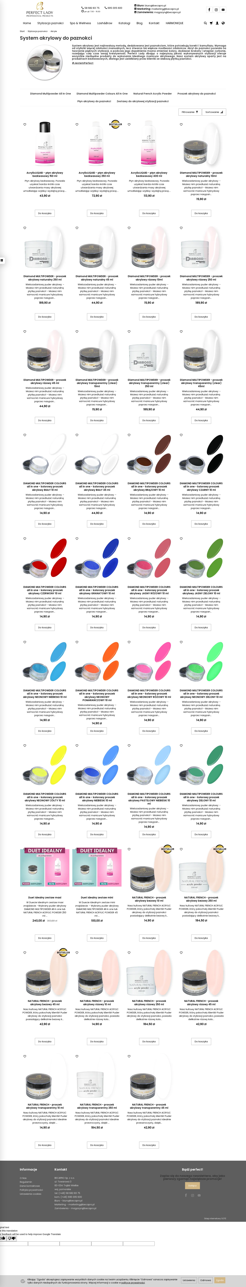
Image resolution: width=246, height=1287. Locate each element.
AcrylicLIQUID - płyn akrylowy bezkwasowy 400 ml (149, 174)
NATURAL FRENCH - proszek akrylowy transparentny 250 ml (97, 1106)
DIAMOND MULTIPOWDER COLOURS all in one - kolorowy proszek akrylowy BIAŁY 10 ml (44, 487)
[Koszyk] (211, 23)
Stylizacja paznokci (50, 23)
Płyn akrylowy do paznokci (94, 101)
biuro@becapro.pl (155, 5)
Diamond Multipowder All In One (50, 93)
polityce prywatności (133, 1282)
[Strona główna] (40, 9)
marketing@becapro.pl (165, 9)
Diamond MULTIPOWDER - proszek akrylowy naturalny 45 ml (97, 278)
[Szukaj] (205, 23)
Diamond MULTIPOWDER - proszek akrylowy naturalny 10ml (201, 174)
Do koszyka (44, 213)
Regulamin (26, 1182)
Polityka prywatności (31, 1190)
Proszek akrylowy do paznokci (197, 93)
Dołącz (192, 1185)
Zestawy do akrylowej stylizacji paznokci (143, 101)
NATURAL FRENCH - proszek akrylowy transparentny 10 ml (45, 1106)
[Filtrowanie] (190, 112)
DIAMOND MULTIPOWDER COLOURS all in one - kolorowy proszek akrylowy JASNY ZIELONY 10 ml (201, 590)
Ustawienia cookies (30, 1194)
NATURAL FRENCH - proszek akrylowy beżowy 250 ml (201, 899)
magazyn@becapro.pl (167, 12)
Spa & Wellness (80, 23)
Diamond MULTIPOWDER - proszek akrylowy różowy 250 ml (201, 278)
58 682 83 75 (91, 8)
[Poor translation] (12, 1238)
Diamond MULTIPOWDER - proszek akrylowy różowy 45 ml (45, 381)
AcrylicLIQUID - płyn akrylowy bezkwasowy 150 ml (45, 174)
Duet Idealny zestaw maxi (44, 897)
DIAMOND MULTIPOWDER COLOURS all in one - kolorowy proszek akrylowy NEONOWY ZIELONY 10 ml (201, 694)
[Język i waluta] (223, 23)
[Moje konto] (217, 23)
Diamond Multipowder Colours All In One (102, 93)
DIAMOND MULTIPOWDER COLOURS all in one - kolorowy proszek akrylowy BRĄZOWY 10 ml (149, 487)
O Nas (23, 1178)
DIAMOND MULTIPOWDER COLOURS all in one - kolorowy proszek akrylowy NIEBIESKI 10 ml (96, 797)
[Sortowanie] (214, 112)
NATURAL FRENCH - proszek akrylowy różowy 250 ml (149, 1002)
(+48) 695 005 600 (71, 1197)
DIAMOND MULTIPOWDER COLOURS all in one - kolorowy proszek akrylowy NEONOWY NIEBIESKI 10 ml (45, 694)
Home (27, 23)
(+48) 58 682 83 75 (69, 1193)
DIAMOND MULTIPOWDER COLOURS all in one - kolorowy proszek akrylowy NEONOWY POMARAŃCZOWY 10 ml (96, 695)
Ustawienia (189, 1280)
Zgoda (220, 1280)
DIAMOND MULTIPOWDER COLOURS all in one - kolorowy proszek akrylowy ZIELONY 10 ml (201, 797)
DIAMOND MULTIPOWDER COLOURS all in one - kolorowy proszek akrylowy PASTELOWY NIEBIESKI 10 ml (149, 798)
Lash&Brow (104, 23)
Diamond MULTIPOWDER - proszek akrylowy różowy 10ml (149, 278)
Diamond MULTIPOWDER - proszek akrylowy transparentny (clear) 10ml (97, 383)
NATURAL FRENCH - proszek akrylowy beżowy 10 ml (149, 899)
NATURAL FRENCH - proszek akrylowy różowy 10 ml (97, 1002)
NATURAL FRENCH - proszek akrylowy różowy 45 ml (201, 1002)
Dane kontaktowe (30, 1186)
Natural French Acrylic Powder (152, 93)
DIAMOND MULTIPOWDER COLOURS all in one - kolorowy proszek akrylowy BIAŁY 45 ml (96, 487)
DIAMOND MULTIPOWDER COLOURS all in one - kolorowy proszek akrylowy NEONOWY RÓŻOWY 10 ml (149, 694)
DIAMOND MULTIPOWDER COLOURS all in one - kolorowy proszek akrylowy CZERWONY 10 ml (44, 590)
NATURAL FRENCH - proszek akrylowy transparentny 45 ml (149, 1106)
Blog (140, 23)
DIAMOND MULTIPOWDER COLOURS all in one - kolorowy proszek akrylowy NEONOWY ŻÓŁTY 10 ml (44, 797)
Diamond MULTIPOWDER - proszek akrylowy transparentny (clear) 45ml (201, 383)
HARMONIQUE (174, 23)
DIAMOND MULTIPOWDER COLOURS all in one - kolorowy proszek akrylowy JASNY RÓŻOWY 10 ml (149, 590)
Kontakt (154, 23)
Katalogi (124, 23)
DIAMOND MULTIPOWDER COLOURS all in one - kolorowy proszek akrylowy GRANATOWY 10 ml (96, 590)
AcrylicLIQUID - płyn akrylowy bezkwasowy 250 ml (97, 174)
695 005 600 (115, 8)
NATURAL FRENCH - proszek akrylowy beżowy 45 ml (45, 1002)
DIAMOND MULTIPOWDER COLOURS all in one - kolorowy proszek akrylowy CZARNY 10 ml (201, 487)
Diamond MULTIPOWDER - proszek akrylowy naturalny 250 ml (45, 278)
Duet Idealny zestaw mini (97, 897)
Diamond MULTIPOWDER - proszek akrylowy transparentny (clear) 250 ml (149, 383)
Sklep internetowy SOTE (215, 1218)
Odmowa (205, 1280)
